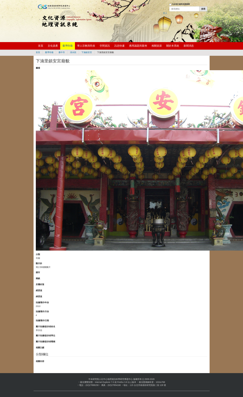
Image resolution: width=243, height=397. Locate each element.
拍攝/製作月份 (42, 311)
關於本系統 (172, 45)
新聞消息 (189, 45)
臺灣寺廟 (67, 45)
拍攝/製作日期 (42, 320)
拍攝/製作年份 (42, 302)
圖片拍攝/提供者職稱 (45, 341)
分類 (38, 254)
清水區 (73, 52)
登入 (165, 13)
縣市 (38, 272)
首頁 (40, 45)
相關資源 (157, 45)
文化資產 (53, 45)
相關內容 (40, 361)
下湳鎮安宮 (86, 52)
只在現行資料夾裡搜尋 (181, 4)
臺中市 (62, 52)
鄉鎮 (38, 278)
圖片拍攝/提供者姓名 (45, 326)
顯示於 (39, 263)
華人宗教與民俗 (86, 45)
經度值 (39, 290)
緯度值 (39, 296)
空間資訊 (105, 45)
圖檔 (38, 68)
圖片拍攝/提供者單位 (45, 335)
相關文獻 (40, 347)
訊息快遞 (119, 45)
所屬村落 (40, 284)
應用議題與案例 (138, 45)
